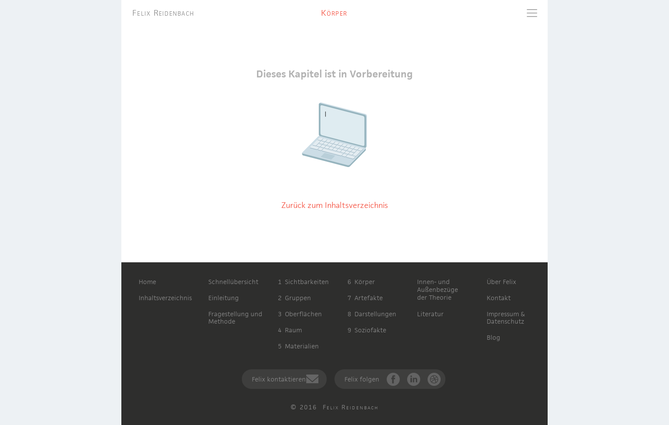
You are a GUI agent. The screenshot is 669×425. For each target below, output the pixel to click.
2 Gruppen (294, 298)
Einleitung (223, 298)
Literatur (430, 314)
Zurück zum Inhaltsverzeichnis (334, 205)
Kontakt (499, 298)
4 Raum (290, 330)
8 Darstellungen (372, 314)
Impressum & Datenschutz (506, 317)
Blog (493, 337)
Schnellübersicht (233, 282)
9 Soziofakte (367, 330)
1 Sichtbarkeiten (303, 282)
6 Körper (361, 282)
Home (147, 282)
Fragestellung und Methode (235, 317)
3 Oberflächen (300, 314)
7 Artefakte (365, 298)
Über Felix (501, 282)
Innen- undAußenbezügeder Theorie (437, 289)
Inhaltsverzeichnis (165, 298)
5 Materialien (298, 346)
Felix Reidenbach (163, 12)
